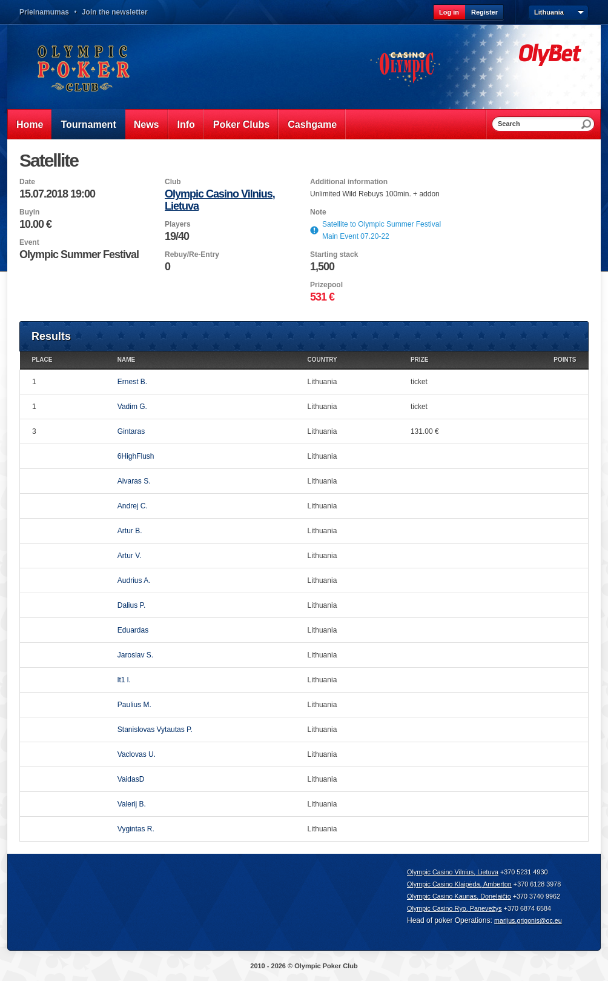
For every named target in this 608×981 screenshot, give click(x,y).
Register (484, 12)
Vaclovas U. (136, 754)
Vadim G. (132, 406)
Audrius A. (134, 580)
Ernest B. (132, 381)
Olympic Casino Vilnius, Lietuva (452, 872)
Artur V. (129, 555)
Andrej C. (132, 506)
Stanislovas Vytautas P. (155, 729)
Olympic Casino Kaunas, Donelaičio (459, 896)
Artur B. (129, 531)
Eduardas (132, 630)
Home (29, 124)
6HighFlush (135, 456)
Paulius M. (134, 704)
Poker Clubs (241, 124)
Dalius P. (131, 605)
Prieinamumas (44, 12)
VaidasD (130, 779)
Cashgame (312, 124)
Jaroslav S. (135, 655)
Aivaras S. (134, 481)
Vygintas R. (135, 829)
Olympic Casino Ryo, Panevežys (454, 908)
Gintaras (131, 431)
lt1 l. (124, 680)
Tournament (88, 124)
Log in (449, 12)
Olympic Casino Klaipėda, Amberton (459, 884)
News (146, 124)
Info (186, 124)
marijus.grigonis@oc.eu (528, 920)
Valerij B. (131, 804)
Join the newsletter (115, 12)
